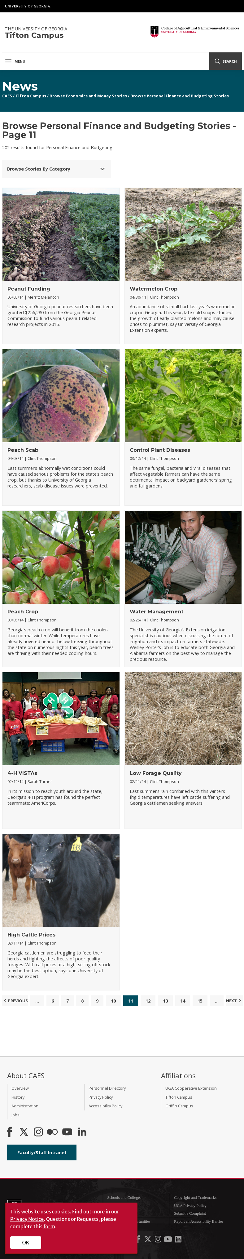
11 (130, 1001)
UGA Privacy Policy (190, 1205)
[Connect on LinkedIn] (82, 1132)
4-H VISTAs (22, 773)
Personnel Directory (107, 1088)
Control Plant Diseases (160, 450)
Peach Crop (22, 612)
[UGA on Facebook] (138, 1240)
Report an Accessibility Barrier (198, 1221)
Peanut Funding (28, 289)
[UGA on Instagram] (158, 1240)
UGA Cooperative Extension (191, 1088)
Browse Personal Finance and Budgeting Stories (179, 96)
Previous (15, 1000)
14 (182, 1001)
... (37, 1001)
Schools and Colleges (124, 1197)
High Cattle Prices (31, 935)
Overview (20, 1088)
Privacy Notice (27, 1219)
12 (148, 1001)
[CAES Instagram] (38, 1132)
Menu (15, 61)
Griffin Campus (179, 1106)
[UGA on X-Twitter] (148, 1240)
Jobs (15, 1115)
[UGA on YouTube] (168, 1240)
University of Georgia (28, 6)
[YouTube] (67, 1132)
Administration (24, 1106)
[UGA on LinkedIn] (178, 1240)
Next (234, 1000)
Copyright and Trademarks (195, 1197)
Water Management (156, 612)
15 (200, 1001)
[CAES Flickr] (52, 1132)
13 (165, 1001)
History (17, 1097)
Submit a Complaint (190, 1213)
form (49, 1226)
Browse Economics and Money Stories (88, 96)
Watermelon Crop (153, 289)
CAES (7, 96)
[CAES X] (24, 1132)
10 (113, 1001)
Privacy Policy (101, 1097)
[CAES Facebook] (9, 1132)
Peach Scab (22, 450)
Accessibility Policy (105, 1106)
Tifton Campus (30, 96)
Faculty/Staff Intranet (42, 1152)
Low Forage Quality (156, 773)
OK (25, 1242)
